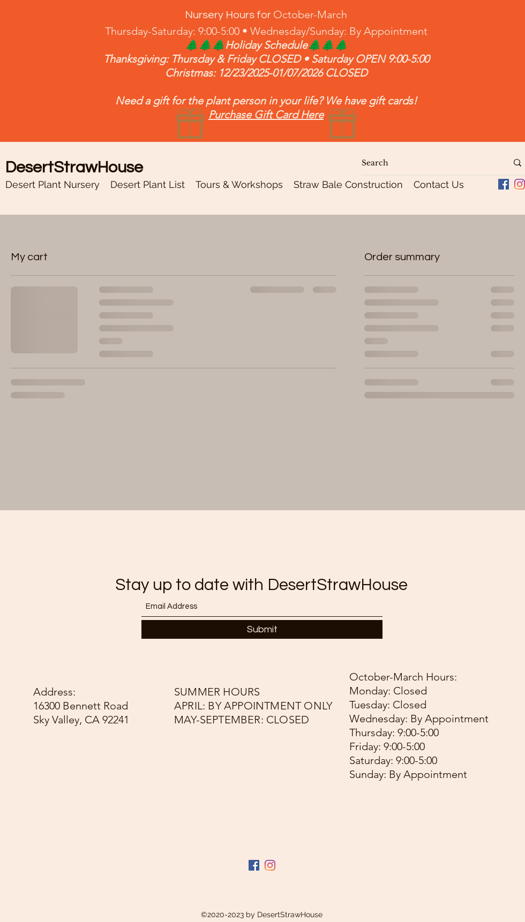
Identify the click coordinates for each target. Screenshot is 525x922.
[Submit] (261, 629)
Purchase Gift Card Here (266, 114)
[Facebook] (254, 865)
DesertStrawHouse (74, 167)
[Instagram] (519, 184)
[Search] (426, 163)
